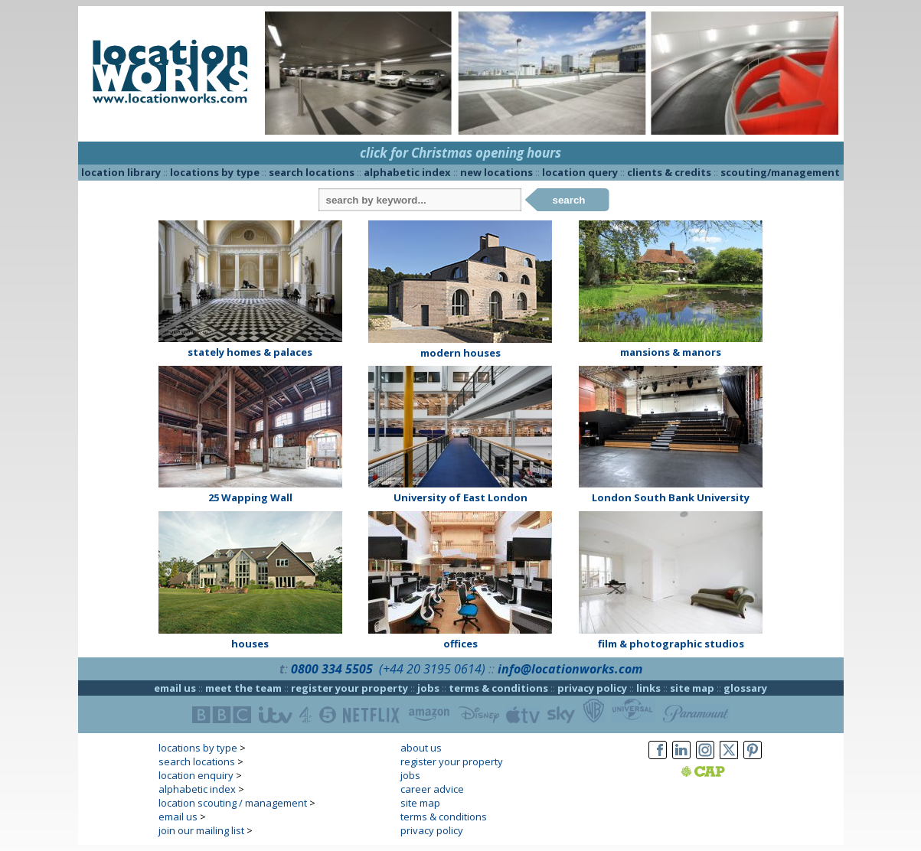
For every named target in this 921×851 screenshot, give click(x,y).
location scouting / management (232, 803)
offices (460, 643)
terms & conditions (498, 688)
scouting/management (780, 172)
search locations (311, 172)
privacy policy (592, 688)
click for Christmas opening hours (460, 152)
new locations (496, 172)
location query (580, 172)
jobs (428, 688)
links (648, 688)
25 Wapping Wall (250, 497)
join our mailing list (201, 830)
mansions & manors (670, 352)
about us (421, 748)
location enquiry (196, 775)
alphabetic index (407, 172)
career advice (432, 789)
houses (250, 643)
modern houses (460, 353)
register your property (349, 688)
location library (121, 172)
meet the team (243, 688)
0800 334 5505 (332, 668)
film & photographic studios (671, 643)
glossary (745, 688)
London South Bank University (671, 497)
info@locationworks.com (570, 668)
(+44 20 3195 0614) (432, 668)
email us (175, 688)
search (569, 200)
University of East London (460, 497)
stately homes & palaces (250, 352)
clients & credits (669, 172)
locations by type (215, 172)
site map (692, 688)
